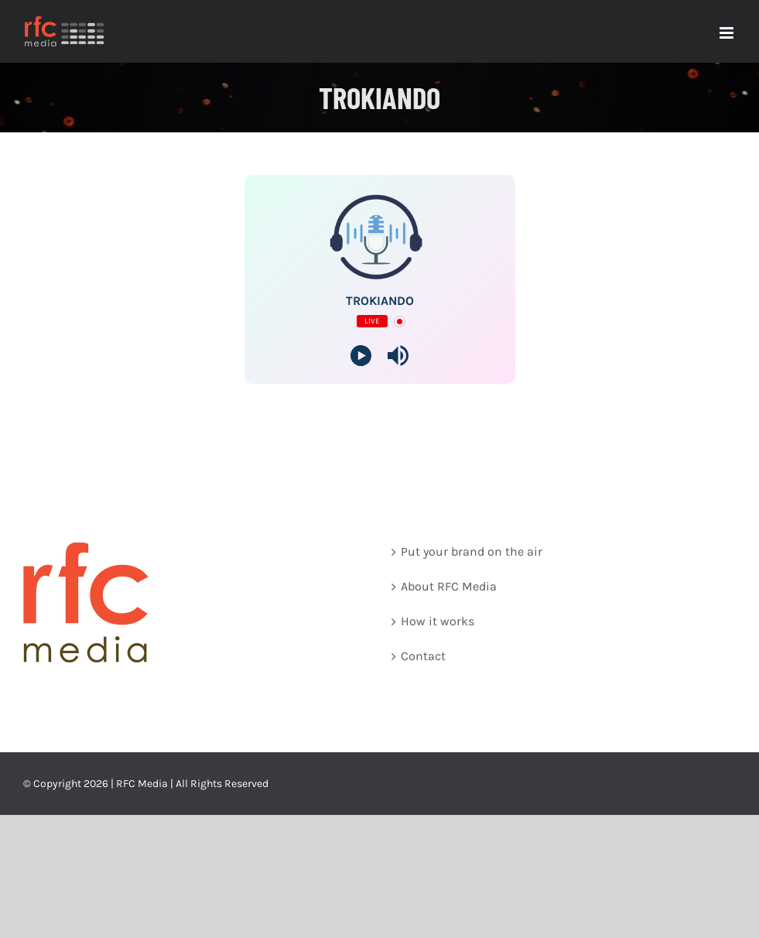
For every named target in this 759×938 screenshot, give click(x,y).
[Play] (361, 355)
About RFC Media (449, 586)
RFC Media (142, 783)
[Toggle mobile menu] (728, 33)
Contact (423, 656)
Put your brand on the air (471, 551)
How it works (437, 621)
